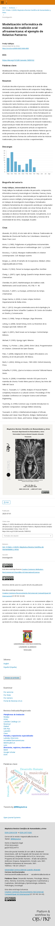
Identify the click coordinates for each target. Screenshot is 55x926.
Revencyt (7, 724)
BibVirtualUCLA (9, 743)
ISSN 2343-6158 (11, 832)
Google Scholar (9, 752)
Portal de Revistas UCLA (13, 701)
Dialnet (6, 726)
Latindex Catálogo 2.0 (12, 721)
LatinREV (7, 731)
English (6, 663)
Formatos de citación (11, 536)
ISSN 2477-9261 (26, 832)
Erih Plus (7, 729)
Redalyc (6, 717)
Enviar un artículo (12, 678)
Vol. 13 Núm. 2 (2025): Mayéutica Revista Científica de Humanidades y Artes (26, 11)
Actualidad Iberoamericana (14, 740)
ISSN (5, 754)
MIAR (6, 750)
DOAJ (6, 719)
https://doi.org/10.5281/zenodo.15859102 (18, 60)
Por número (8, 698)
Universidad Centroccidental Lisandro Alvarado (22, 870)
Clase (6, 733)
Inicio (4, 8)
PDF (7, 502)
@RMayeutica (20, 807)
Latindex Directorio (11, 738)
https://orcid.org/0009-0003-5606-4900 (15, 48)
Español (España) (10, 667)
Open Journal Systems (12, 817)
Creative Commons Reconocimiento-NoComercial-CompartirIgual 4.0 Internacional (24, 893)
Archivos (12, 8)
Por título (7, 695)
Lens (5, 745)
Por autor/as (8, 692)
